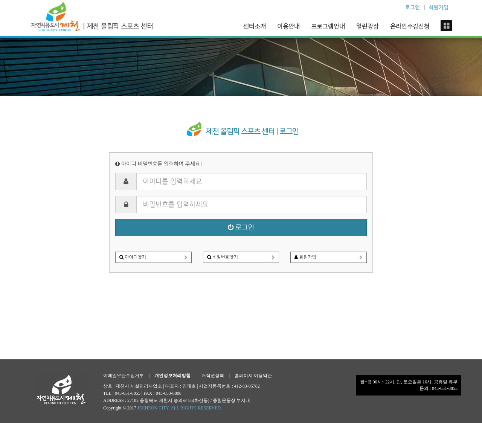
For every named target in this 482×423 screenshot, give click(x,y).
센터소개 (254, 26)
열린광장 (367, 26)
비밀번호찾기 (241, 257)
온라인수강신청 (410, 26)
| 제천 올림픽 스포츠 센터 (118, 26)
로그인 (241, 227)
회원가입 (328, 257)
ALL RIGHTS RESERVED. (196, 408)
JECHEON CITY (153, 408)
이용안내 (288, 26)
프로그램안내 (328, 26)
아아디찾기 (153, 257)
